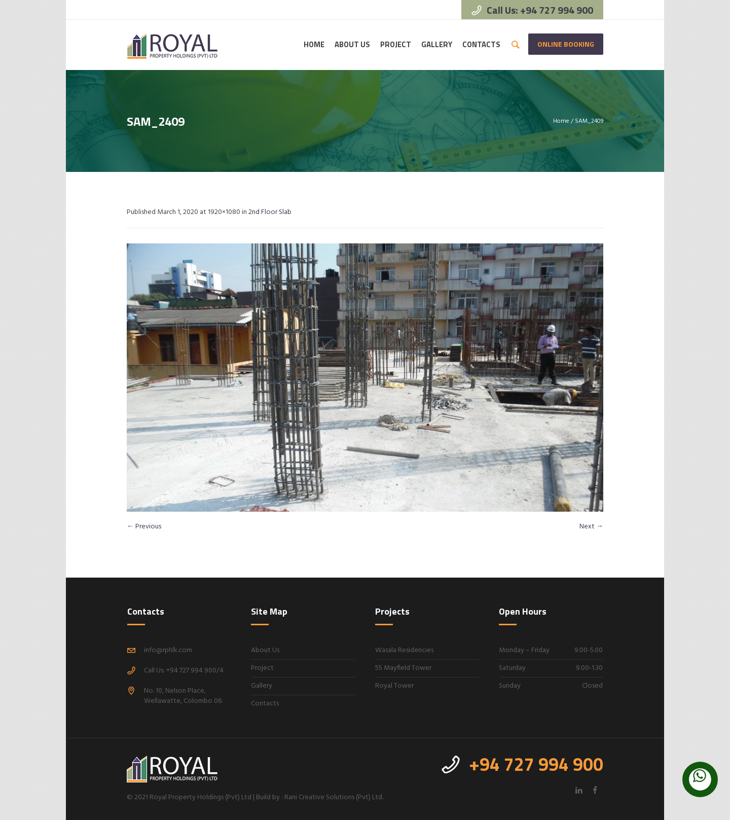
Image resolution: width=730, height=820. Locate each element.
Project (262, 668)
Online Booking (565, 44)
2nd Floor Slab (269, 212)
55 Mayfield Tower (403, 668)
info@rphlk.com (168, 650)
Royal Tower (394, 686)
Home (561, 121)
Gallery (261, 686)
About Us (265, 650)
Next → (591, 526)
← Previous (144, 526)
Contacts (265, 703)
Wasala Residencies (404, 650)
